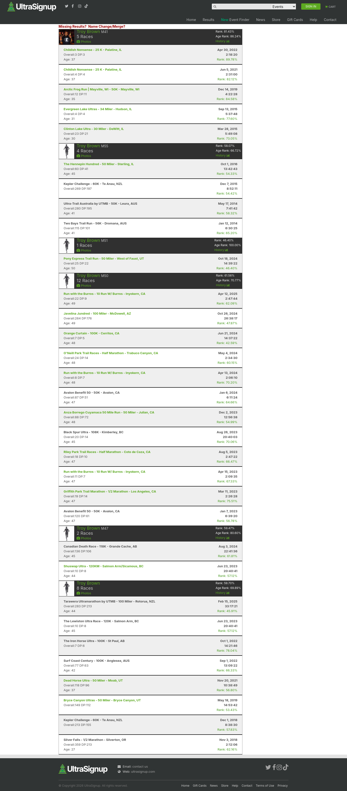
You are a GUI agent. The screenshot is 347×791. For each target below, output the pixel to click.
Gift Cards (295, 20)
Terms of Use (265, 785)
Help (313, 20)
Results (208, 20)
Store (276, 20)
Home (191, 20)
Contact (330, 20)
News (260, 20)
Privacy (283, 785)
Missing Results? (73, 26)
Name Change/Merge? (106, 26)
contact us (140, 766)
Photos (84, 41)
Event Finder (235, 20)
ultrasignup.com (143, 771)
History (223, 41)
